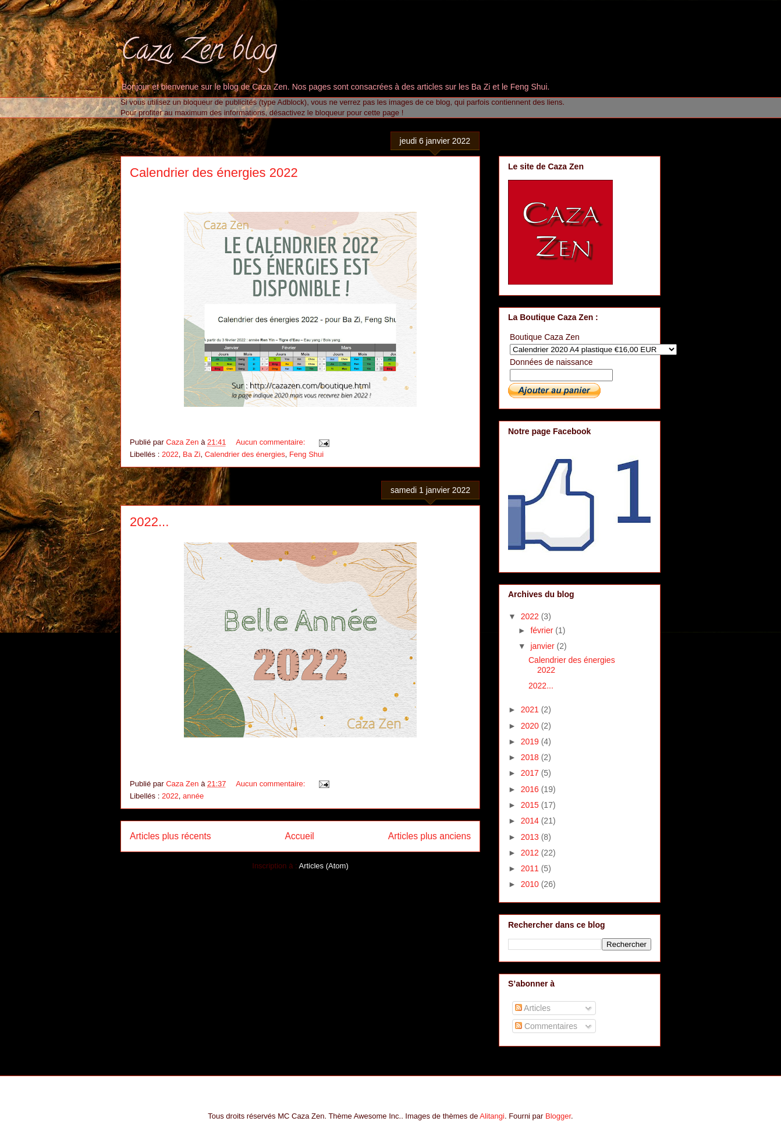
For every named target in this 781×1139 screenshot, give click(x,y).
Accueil (299, 836)
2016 (531, 789)
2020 (531, 725)
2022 (170, 454)
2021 (531, 709)
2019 (531, 741)
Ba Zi (191, 454)
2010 (531, 884)
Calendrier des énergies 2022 (214, 172)
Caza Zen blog (198, 53)
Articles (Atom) (323, 865)
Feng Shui (306, 454)
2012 (531, 852)
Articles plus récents (170, 836)
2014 (531, 820)
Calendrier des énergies (245, 454)
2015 (531, 805)
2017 (531, 773)
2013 (531, 837)
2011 (531, 868)
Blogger (558, 1116)
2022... (149, 521)
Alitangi (492, 1116)
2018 (531, 757)
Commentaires (546, 1026)
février (542, 630)
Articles (533, 1008)
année (193, 796)
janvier (543, 646)
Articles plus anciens (429, 836)
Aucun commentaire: (271, 442)
